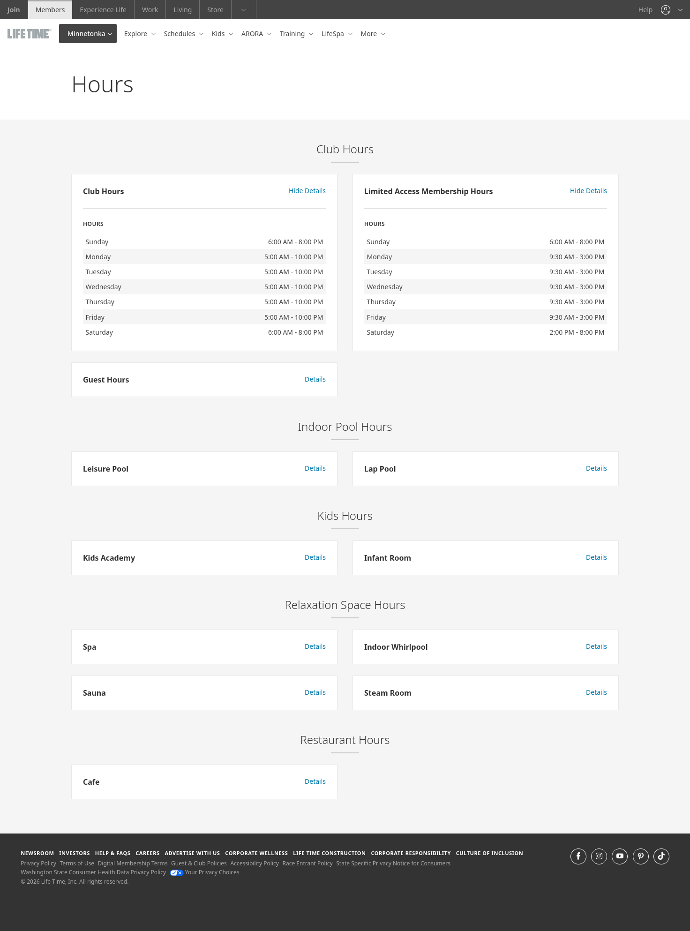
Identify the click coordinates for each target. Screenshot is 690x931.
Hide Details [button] (307, 190)
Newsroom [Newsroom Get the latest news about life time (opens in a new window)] (37, 852)
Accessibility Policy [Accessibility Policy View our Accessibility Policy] (254, 863)
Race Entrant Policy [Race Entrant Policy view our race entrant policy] (307, 863)
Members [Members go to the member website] (50, 9)
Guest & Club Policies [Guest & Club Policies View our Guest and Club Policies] (199, 863)
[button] (671, 9)
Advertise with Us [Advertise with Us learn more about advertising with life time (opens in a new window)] (192, 852)
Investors (74, 852)
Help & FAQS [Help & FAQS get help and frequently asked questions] (113, 852)
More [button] (370, 33)
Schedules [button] (180, 33)
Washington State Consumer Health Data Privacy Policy (93, 872)
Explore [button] (136, 33)
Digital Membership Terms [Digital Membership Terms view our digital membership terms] (133, 863)
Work (150, 9)
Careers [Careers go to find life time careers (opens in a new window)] (147, 852)
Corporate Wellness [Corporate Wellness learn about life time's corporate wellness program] (256, 852)
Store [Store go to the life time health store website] (215, 9)
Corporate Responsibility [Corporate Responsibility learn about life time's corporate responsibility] (410, 852)
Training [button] (293, 33)
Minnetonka (86, 33)
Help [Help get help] (645, 9)
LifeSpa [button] (333, 33)
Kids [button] (219, 33)
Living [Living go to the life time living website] (182, 9)
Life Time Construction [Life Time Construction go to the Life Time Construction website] (329, 852)
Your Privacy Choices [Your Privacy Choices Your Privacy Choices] (205, 872)
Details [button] (315, 379)
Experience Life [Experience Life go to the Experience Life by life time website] (103, 9)
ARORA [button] (253, 33)
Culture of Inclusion (489, 852)
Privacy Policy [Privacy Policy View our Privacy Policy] (38, 863)
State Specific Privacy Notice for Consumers (393, 863)
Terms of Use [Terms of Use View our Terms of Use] (77, 863)
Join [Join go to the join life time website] (14, 9)
